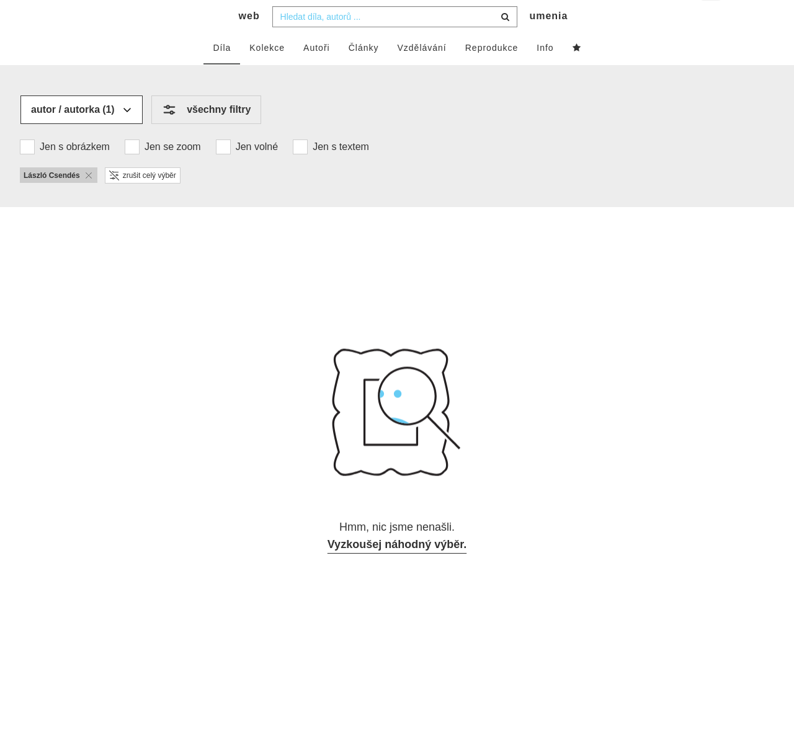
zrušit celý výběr (142, 200)
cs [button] (712, 19)
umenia (548, 40)
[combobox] (394, 41)
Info (545, 72)
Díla (222, 72)
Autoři (316, 72)
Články (364, 72)
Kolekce (267, 72)
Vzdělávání (421, 72)
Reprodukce (492, 72)
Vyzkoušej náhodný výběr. (397, 569)
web (249, 40)
